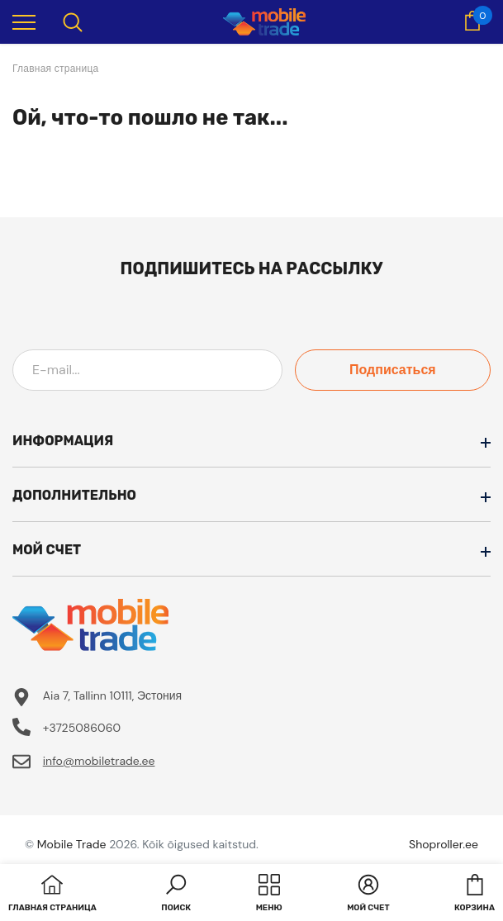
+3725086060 (82, 727)
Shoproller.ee (443, 844)
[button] (176, 894)
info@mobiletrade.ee (99, 760)
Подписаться (416, 369)
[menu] (24, 21)
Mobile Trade (72, 844)
